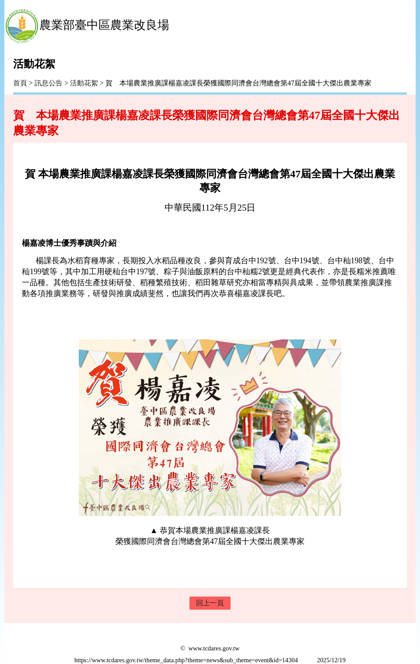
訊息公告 (49, 83)
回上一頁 (210, 603)
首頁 (20, 83)
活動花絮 (84, 83)
